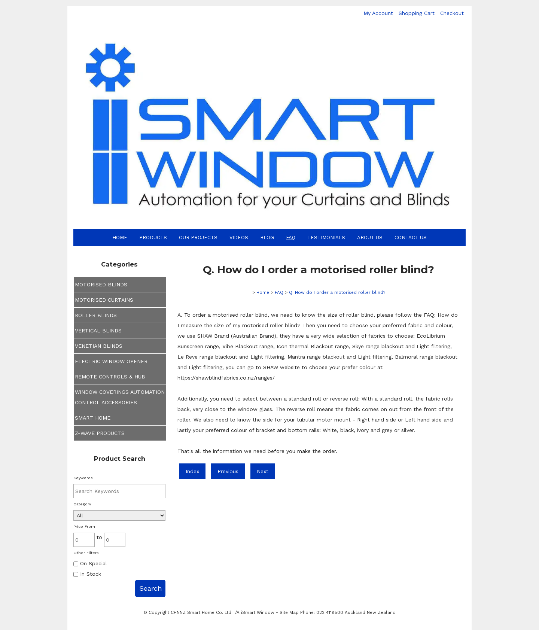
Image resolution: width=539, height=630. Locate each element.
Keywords (83, 477)
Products (153, 237)
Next (262, 471)
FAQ (290, 237)
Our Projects (198, 237)
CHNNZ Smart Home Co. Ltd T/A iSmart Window (223, 612)
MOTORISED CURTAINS (104, 300)
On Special (90, 563)
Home (119, 237)
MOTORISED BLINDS (101, 284)
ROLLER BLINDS (96, 315)
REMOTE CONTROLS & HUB (110, 377)
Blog (267, 237)
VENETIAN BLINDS (98, 346)
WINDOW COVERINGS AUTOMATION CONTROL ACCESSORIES (120, 397)
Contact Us (411, 237)
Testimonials (326, 237)
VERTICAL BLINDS (98, 331)
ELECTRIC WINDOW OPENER (111, 361)
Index (192, 471)
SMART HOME (92, 418)
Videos (238, 237)
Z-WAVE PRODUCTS (100, 433)
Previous (227, 471)
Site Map (289, 612)
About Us (370, 237)
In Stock (87, 574)
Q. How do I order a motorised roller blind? (337, 292)
